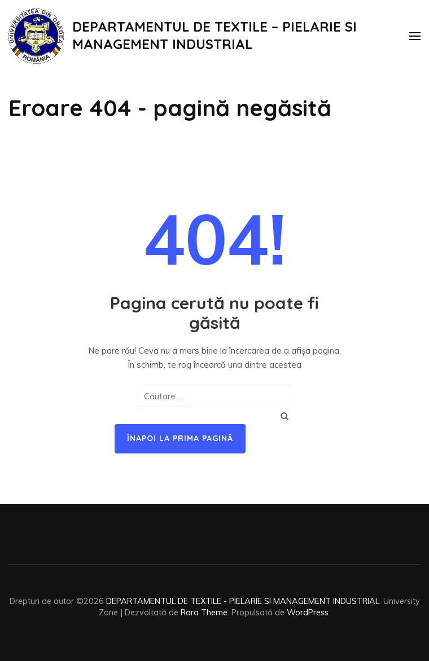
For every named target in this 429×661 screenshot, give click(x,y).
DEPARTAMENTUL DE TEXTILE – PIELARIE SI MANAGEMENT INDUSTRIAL (214, 35)
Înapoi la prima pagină (180, 438)
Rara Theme (204, 612)
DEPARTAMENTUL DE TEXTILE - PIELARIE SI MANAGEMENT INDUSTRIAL (242, 601)
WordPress (308, 612)
